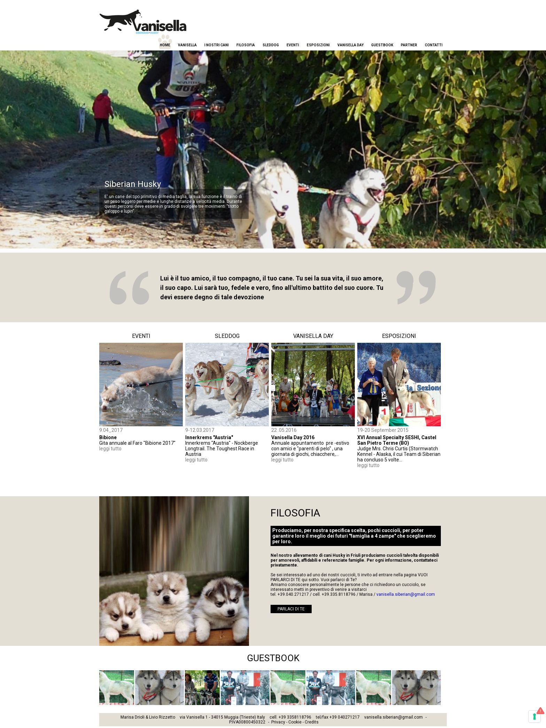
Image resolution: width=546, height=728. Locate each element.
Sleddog (271, 45)
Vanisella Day (350, 45)
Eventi (293, 45)
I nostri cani (216, 45)
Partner (409, 45)
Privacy (278, 722)
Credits (312, 722)
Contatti (434, 45)
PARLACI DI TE (291, 609)
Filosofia (245, 45)
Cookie (295, 722)
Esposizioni (318, 45)
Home (165, 45)
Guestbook (382, 45)
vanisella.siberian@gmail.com (405, 594)
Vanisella (187, 45)
